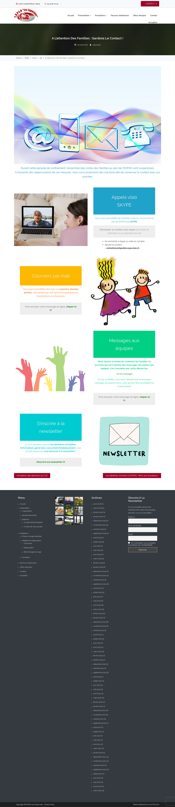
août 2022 (97, 677)
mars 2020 (97, 790)
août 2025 (97, 537)
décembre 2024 (99, 571)
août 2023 (97, 635)
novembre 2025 (99, 525)
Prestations (101, 15)
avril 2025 (97, 554)
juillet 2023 (97, 639)
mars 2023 (97, 651)
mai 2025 (97, 550)
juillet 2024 (97, 592)
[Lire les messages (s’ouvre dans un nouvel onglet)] (124, 374)
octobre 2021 (98, 719)
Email (130, 534)
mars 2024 (97, 609)
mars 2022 (97, 698)
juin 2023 (96, 643)
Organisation (27, 511)
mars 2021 (97, 748)
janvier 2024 (98, 618)
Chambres (28, 543)
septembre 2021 (99, 723)
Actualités (152, 22)
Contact (153, 15)
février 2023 (98, 656)
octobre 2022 (98, 668)
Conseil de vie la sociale (33, 527)
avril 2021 (97, 744)
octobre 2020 (98, 765)
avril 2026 (97, 504)
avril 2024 (97, 605)
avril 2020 (97, 786)
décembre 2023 (99, 622)
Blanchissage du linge (32, 552)
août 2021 (97, 727)
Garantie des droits (29, 515)
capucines (97, 45)
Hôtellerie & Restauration (31, 540)
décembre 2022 (99, 664)
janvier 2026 (98, 516)
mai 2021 (96, 740)
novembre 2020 (99, 761)
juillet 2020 (97, 774)
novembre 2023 (99, 626)
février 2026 (98, 512)
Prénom (131, 517)
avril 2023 (97, 647)
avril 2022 (97, 693)
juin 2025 (96, 546)
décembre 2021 (99, 710)
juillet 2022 (97, 681)
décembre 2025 (99, 521)
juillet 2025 (97, 542)
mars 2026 (97, 508)
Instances (25, 519)
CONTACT (150, 4)
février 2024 (98, 613)
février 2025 (98, 563)
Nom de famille (134, 526)
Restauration (29, 548)
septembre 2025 (99, 533)
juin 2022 (96, 685)
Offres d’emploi (139, 15)
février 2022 (98, 702)
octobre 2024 (98, 580)
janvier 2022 (98, 706)
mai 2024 (97, 601)
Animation (26, 557)
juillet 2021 (97, 732)
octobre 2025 (98, 529)
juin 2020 (97, 778)
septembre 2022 (99, 672)
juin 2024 (97, 597)
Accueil (71, 15)
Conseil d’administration (33, 522)
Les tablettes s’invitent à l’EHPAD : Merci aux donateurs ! (131, 475)
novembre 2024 (99, 575)
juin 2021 (96, 736)
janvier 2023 (98, 660)
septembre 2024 (99, 584)
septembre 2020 (100, 769)
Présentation (84, 15)
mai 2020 (97, 782)
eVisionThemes (153, 804)
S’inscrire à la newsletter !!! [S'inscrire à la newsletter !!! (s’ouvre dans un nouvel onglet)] (50, 462)
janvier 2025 (98, 567)
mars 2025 (97, 559)
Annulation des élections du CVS (32, 475)
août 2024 (97, 588)
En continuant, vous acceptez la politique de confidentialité (142, 544)
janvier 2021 (98, 753)
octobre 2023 (98, 630)
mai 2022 (97, 689)
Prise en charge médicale (32, 536)
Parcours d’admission (120, 15)
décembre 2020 (99, 757)
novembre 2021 (99, 715)
